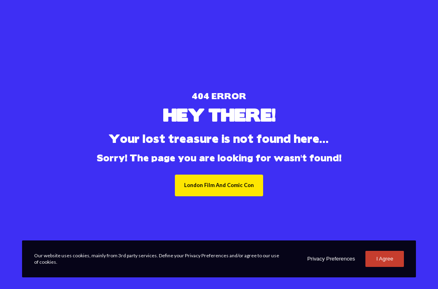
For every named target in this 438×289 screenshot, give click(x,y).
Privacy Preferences (331, 259)
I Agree (384, 259)
